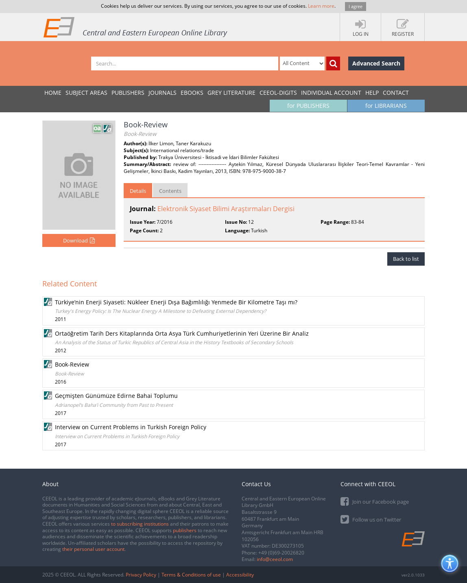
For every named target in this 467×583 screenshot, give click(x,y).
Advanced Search (376, 63)
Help (372, 92)
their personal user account (93, 549)
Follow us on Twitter (370, 519)
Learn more (321, 5)
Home (52, 92)
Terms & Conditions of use (191, 574)
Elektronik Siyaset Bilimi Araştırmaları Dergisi (226, 208)
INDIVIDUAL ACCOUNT (331, 92)
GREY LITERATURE (231, 92)
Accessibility (240, 574)
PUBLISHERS (127, 92)
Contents (170, 190)
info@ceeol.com (275, 559)
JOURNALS (162, 92)
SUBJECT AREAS (86, 92)
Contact (396, 92)
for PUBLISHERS (308, 105)
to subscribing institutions (140, 523)
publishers (184, 530)
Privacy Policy (141, 574)
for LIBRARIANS (386, 105)
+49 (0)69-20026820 (281, 552)
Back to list (406, 258)
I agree (355, 6)
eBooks (192, 92)
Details (138, 190)
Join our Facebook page (374, 501)
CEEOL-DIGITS (278, 92)
